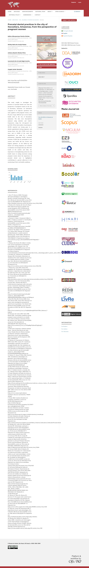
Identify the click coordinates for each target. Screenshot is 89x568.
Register (73, 2)
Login (79, 2)
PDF (40, 67)
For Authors (64, 329)
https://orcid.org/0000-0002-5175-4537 (16, 74)
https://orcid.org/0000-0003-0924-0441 (16, 57)
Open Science (59, 11)
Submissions (27, 14)
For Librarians (65, 331)
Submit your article (69, 20)
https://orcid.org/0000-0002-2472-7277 (16, 66)
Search (77, 11)
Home (9, 11)
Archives (17, 11)
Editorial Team (40, 11)
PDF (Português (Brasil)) (47, 64)
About (50, 11)
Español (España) (67, 36)
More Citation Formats (46, 105)
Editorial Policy (14, 14)
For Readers (64, 326)
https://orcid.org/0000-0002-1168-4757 (16, 49)
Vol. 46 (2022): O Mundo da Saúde (29, 20)
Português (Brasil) (68, 31)
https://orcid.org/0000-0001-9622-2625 (16, 41)
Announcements (27, 11)
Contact (37, 14)
